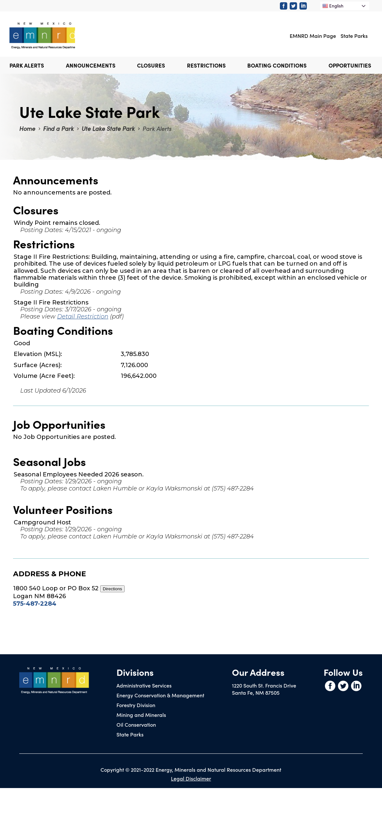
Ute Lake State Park (108, 128)
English (333, 6)
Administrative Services (144, 685)
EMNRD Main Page (313, 35)
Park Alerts (26, 65)
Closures (151, 65)
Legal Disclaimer (191, 778)
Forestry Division (135, 704)
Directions (112, 588)
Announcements (90, 65)
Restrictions (206, 65)
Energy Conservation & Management (160, 695)
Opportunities (350, 65)
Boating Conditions (277, 65)
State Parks (354, 35)
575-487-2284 (34, 603)
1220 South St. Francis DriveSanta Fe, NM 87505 (264, 689)
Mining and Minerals (141, 714)
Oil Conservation (136, 724)
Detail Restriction (82, 316)
